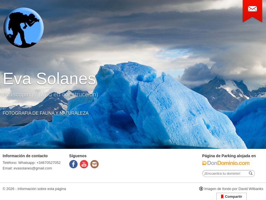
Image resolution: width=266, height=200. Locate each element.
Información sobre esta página (41, 189)
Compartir (231, 196)
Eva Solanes (49, 78)
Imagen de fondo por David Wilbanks (233, 189)
